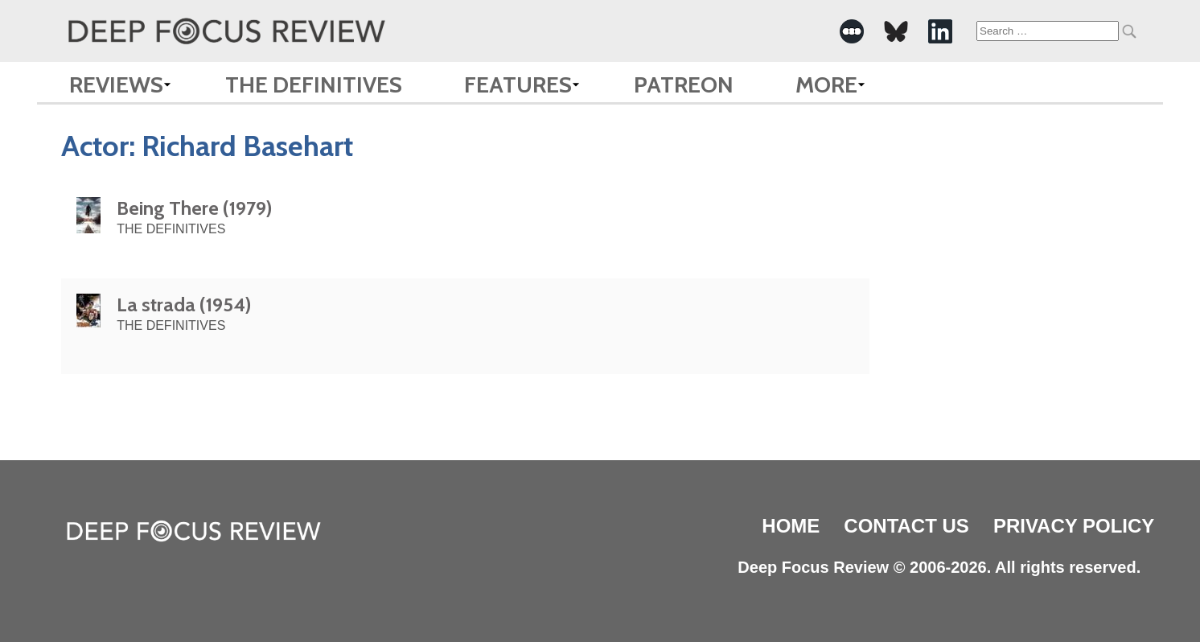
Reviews (116, 84)
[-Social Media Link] (852, 31)
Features (518, 84)
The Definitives (313, 84)
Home (791, 526)
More (826, 84)
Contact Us (906, 526)
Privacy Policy (1073, 526)
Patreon (684, 84)
